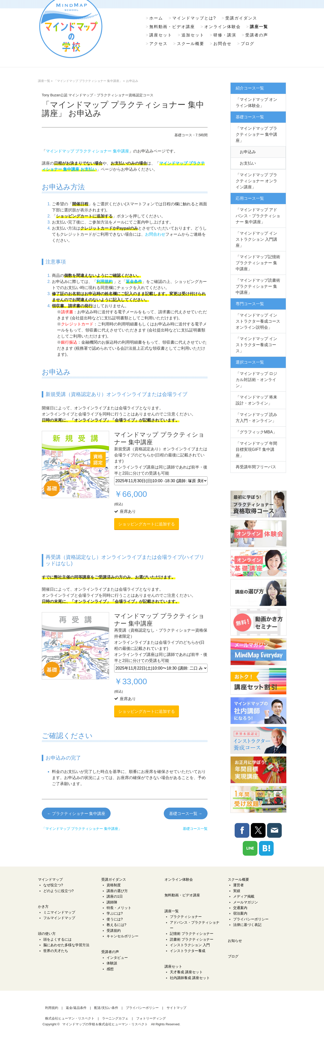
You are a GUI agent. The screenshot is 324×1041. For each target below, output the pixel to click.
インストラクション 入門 (190, 945)
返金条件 (134, 281)
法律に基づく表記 (247, 925)
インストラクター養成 (187, 951)
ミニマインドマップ (59, 912)
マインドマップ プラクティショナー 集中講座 (87, 151)
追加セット (192, 35)
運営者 (238, 885)
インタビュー (117, 958)
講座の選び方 (117, 891)
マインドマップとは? (194, 18)
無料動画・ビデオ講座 (172, 27)
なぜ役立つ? (53, 885)
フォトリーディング (151, 1018)
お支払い (248, 163)
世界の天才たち (55, 951)
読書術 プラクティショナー (191, 939)
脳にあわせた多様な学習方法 (66, 945)
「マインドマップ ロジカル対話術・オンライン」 (256, 379)
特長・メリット (119, 908)
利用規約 (104, 281)
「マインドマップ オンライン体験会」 (256, 102)
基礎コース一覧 (250, 117)
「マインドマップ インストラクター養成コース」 (256, 345)
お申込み (248, 152)
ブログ (247, 43)
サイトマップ (176, 1008)
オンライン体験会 (222, 27)
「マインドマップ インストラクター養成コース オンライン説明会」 (258, 321)
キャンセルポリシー (122, 936)
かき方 (43, 906)
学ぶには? (115, 913)
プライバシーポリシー (251, 919)
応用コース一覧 (250, 198)
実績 (236, 891)
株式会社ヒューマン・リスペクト (69, 1018)
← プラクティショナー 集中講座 (76, 813)
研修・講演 (224, 35)
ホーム (156, 18)
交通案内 (240, 908)
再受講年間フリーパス (256, 467)
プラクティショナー (186, 917)
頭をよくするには (57, 939)
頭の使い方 (47, 934)
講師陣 (112, 902)
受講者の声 (256, 35)
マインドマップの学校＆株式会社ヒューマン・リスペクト (105, 1024)
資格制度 (114, 885)
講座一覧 (259, 27)
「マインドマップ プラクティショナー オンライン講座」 (256, 181)
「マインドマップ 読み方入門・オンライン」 (256, 417)
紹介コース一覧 (250, 88)
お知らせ (235, 941)
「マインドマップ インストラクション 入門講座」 (256, 239)
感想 (110, 969)
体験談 (112, 963)
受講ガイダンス (241, 18)
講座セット (160, 35)
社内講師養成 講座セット (190, 978)
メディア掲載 (243, 896)
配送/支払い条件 (106, 1008)
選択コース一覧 (250, 362)
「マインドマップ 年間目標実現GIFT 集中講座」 (256, 449)
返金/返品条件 (76, 1008)
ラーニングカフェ (115, 1018)
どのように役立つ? (58, 891)
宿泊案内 (240, 913)
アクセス (158, 43)
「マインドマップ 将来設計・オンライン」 (256, 400)
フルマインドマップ (59, 918)
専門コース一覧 (250, 304)
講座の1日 (115, 896)
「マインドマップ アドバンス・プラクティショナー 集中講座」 (258, 216)
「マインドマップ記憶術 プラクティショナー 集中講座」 (258, 263)
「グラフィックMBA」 (256, 432)
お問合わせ (155, 234)
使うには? (115, 919)
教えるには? (116, 925)
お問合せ (222, 43)
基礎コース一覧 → (185, 813)
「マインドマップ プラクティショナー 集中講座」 (256, 134)
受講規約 (114, 930)
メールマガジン (245, 902)
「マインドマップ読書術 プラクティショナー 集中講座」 (258, 286)
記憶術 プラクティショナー (191, 934)
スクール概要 (190, 43)
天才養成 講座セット (186, 972)
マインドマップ (50, 879)
